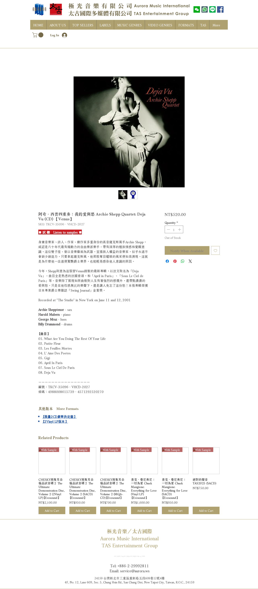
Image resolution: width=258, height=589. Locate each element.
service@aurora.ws (135, 570)
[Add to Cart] (51, 510)
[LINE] (212, 9)
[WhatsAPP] (204, 9)
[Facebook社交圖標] (220, 9)
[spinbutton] (174, 229)
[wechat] (197, 9)
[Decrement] (168, 229)
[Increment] (180, 229)
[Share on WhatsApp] (182, 261)
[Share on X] (190, 261)
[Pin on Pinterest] (175, 261)
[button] (38, 34)
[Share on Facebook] (167, 261)
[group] (129, 480)
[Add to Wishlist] (215, 250)
